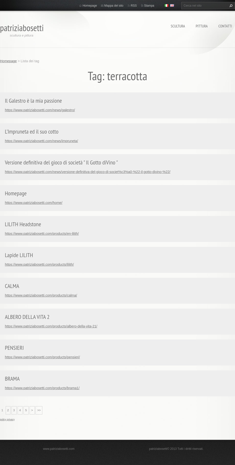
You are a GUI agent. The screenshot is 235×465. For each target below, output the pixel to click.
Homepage (89, 5)
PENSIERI (14, 348)
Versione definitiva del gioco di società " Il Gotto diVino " (61, 162)
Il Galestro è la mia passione (33, 100)
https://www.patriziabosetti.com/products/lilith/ (39, 264)
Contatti (225, 26)
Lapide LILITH (19, 255)
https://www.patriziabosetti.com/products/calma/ (41, 295)
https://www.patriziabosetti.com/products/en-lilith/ (42, 234)
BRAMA (12, 378)
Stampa (149, 5)
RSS (134, 5)
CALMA (12, 286)
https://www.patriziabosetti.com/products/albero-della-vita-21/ (51, 326)
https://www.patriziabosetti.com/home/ (33, 203)
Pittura (202, 26)
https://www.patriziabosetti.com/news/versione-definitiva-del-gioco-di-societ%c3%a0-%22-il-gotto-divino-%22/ (87, 172)
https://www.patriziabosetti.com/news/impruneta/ (41, 141)
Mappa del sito (113, 5)
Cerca (230, 5)
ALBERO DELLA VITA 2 (27, 317)
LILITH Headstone (23, 224)
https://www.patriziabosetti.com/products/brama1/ (42, 388)
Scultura (178, 26)
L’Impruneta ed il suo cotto (32, 131)
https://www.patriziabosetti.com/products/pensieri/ (42, 357)
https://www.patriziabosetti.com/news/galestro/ (40, 110)
